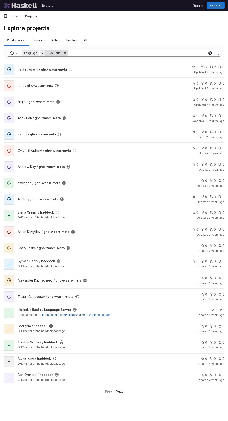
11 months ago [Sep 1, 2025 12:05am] (215, 137)
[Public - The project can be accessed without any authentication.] (70, 69)
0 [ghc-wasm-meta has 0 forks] (204, 83)
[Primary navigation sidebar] (5, 16)
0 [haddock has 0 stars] (195, 212)
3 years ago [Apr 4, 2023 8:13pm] (216, 266)
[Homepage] (20, 5)
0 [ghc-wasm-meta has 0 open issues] (221, 83)
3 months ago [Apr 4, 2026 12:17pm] (215, 72)
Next (121, 391)
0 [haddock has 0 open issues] (221, 212)
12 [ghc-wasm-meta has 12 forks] (203, 67)
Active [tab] (56, 40)
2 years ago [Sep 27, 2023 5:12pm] (216, 234)
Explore (48, 5)
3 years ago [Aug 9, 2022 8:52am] (216, 347)
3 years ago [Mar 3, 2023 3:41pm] (216, 299)
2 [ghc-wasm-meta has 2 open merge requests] (213, 67)
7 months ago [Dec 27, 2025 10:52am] (215, 104)
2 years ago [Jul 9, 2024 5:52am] (216, 185)
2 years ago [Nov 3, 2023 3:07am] (216, 217)
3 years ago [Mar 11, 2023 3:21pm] (216, 283)
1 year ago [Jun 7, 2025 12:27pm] (217, 153)
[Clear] (210, 53)
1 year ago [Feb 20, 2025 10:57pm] (217, 169)
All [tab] (85, 40)
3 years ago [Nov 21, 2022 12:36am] (216, 331)
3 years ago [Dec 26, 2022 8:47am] (216, 315)
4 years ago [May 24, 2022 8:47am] (216, 380)
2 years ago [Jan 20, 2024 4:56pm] (216, 202)
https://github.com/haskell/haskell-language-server (76, 314)
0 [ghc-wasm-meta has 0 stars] (195, 83)
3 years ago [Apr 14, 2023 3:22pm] (216, 250)
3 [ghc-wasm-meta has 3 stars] (195, 67)
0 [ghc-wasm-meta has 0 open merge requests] (213, 83)
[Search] (138, 53)
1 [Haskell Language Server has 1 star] (214, 310)
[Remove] (65, 53)
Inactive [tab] (72, 40)
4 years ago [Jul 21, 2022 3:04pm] (216, 363)
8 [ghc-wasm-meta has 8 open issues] (221, 67)
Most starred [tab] (16, 40)
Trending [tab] (39, 40)
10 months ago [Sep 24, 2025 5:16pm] (214, 121)
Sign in (198, 5)
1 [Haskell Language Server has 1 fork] (221, 310)
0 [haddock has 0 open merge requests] (213, 212)
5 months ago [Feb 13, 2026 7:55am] (215, 88)
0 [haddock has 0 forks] (204, 212)
